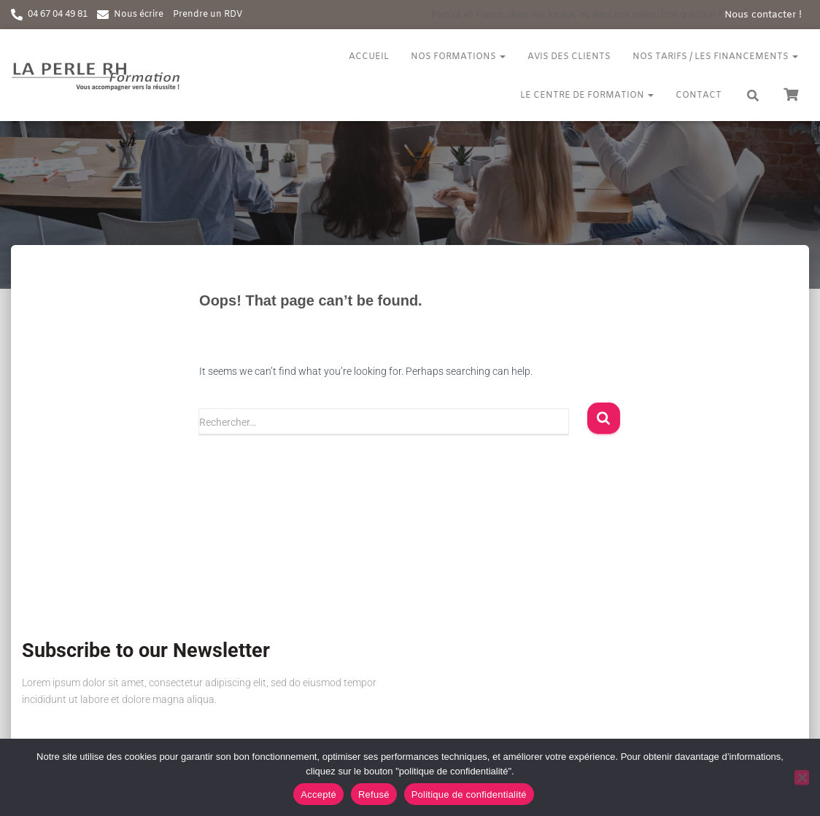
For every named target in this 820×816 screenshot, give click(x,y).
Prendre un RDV (207, 14)
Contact (699, 95)
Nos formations (458, 57)
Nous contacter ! (763, 15)
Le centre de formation (587, 95)
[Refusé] (801, 777)
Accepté (318, 794)
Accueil (369, 57)
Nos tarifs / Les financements (715, 57)
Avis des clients (569, 57)
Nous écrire (138, 14)
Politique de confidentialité (469, 794)
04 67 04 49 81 (58, 14)
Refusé (374, 794)
